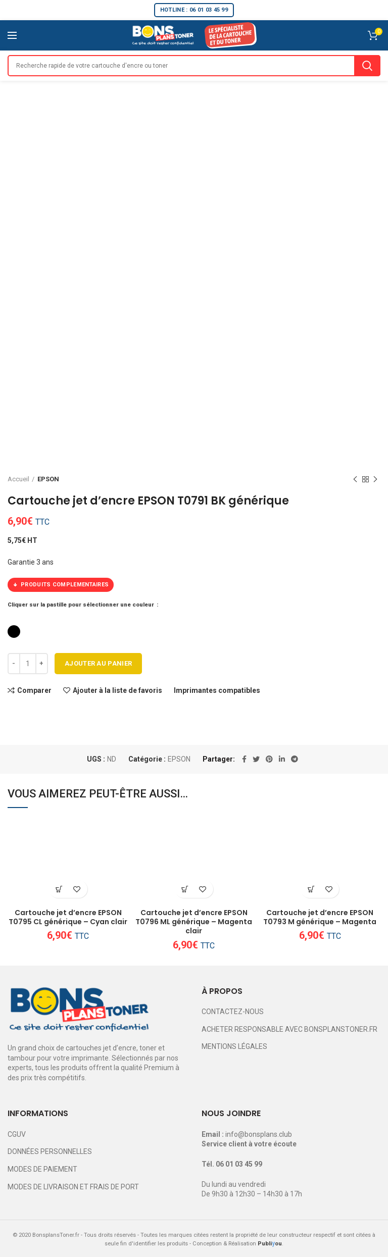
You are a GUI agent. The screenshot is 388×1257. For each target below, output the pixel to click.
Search (367, 65)
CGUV (17, 1134)
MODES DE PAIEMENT (42, 1169)
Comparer (34, 690)
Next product (375, 479)
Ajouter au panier (98, 663)
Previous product (355, 479)
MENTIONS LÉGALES (234, 1046)
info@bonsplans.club (258, 1134)
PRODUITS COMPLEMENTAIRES (61, 585)
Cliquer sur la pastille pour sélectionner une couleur (82, 605)
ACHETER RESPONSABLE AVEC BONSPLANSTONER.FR (289, 1029)
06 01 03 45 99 (239, 1164)
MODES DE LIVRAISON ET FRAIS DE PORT (73, 1187)
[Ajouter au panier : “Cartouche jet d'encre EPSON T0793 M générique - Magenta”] (311, 889)
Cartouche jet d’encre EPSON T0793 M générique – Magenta (319, 917)
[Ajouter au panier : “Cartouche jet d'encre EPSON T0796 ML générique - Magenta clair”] (185, 889)
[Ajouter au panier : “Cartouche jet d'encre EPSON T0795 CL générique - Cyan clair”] (59, 889)
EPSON (48, 479)
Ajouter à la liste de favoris (117, 690)
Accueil (18, 479)
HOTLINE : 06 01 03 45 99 (194, 10)
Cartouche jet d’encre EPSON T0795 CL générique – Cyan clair (68, 917)
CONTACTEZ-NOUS (233, 1012)
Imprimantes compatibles (217, 690)
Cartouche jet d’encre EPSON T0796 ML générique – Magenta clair (193, 922)
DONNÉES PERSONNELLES (50, 1151)
